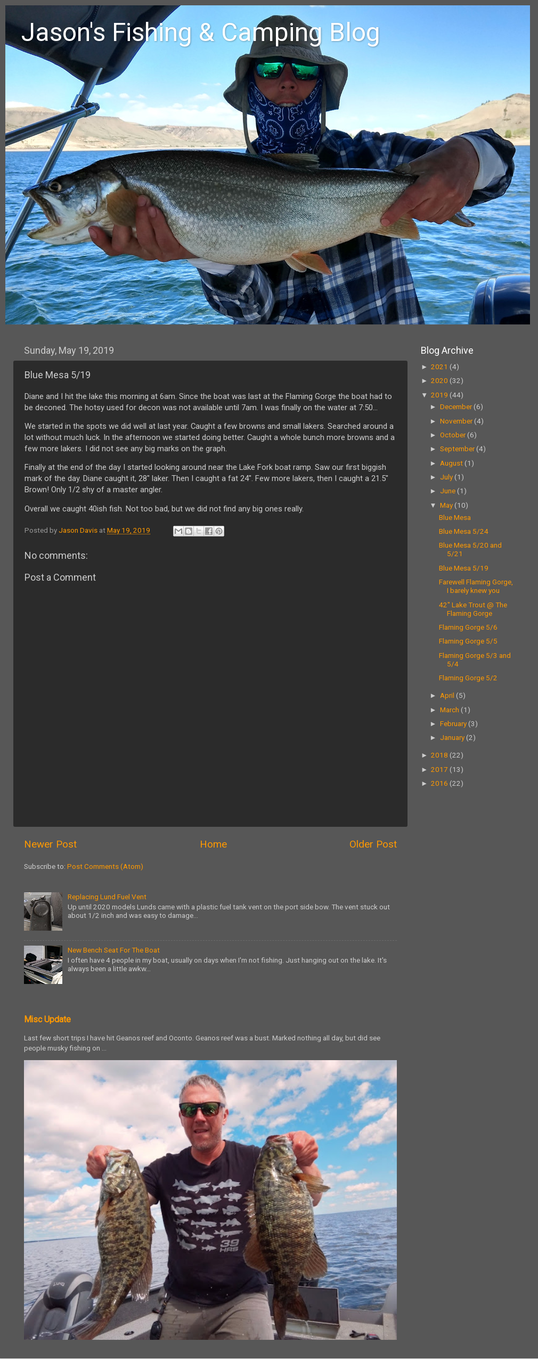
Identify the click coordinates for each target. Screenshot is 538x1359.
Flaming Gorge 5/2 (468, 677)
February (454, 723)
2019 (440, 394)
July (447, 477)
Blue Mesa (455, 517)
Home (213, 844)
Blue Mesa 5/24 (463, 531)
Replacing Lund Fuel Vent (107, 896)
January (453, 737)
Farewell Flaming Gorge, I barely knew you (476, 586)
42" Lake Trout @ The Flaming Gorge (473, 608)
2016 (440, 783)
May (447, 505)
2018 (440, 755)
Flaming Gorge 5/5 (468, 641)
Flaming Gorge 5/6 (468, 627)
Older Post (373, 844)
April (448, 695)
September (458, 448)
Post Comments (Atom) (105, 866)
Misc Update (47, 1019)
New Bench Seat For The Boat (114, 950)
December (457, 406)
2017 (440, 769)
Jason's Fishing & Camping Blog (200, 32)
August (452, 463)
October (453, 434)
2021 (440, 366)
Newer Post (50, 844)
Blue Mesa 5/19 (463, 568)
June (448, 490)
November (457, 421)
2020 (440, 380)
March (450, 709)
